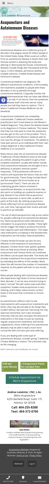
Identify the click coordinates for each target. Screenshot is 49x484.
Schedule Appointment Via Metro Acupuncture (24, 379)
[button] (3, 100)
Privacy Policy (35, 455)
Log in (32, 463)
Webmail (18, 463)
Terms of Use (22, 455)
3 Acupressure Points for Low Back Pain (33, 365)
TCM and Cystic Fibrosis (9, 366)
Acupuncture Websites (19, 449)
